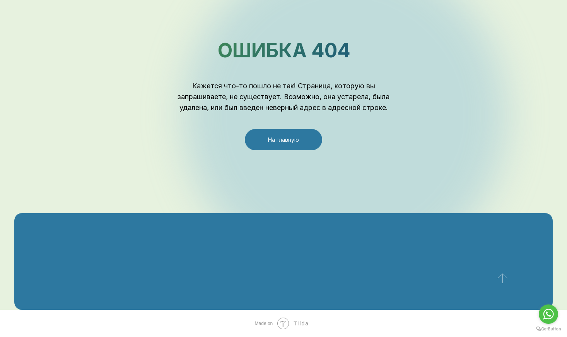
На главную (283, 139)
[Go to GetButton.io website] (548, 329)
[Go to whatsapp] (548, 314)
